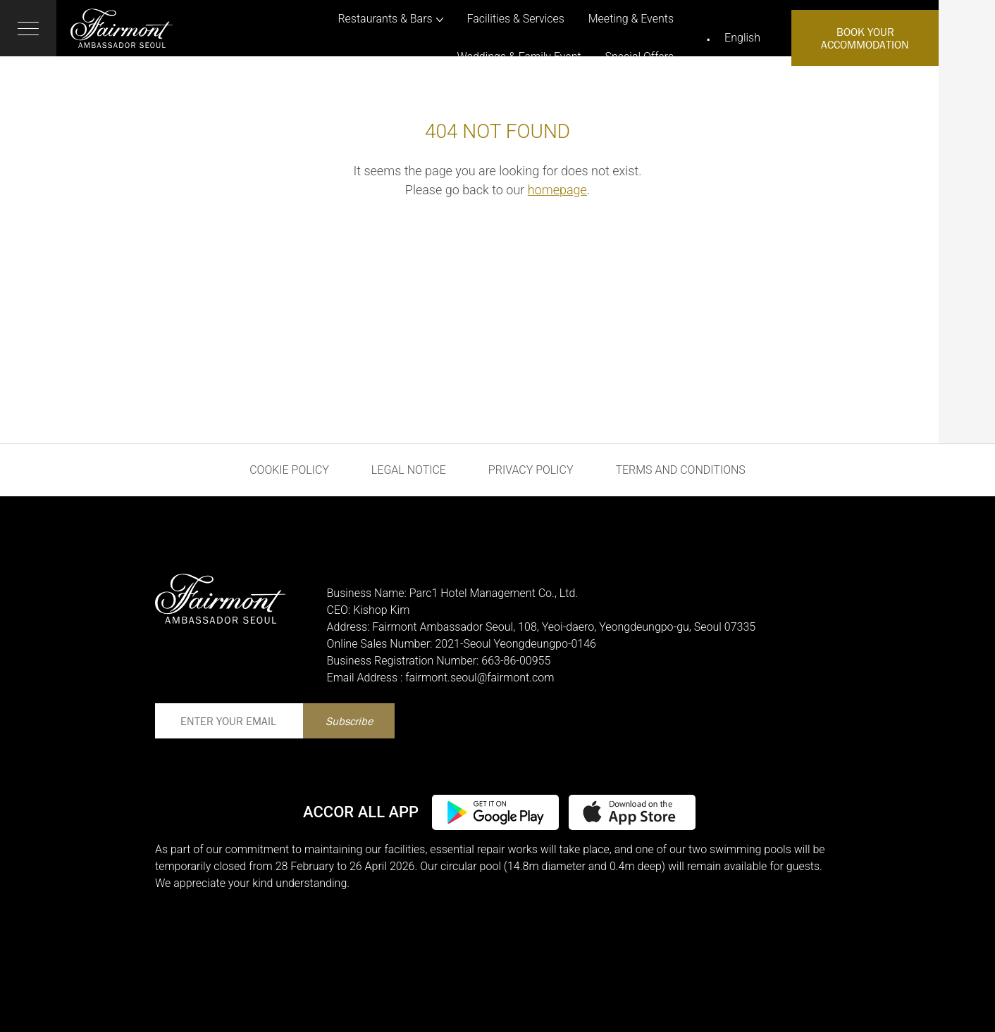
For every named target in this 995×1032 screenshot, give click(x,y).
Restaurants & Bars (385, 18)
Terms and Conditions (680, 470)
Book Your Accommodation (865, 38)
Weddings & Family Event (519, 56)
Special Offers (639, 56)
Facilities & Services (515, 18)
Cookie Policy (289, 470)
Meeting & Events (631, 18)
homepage (557, 189)
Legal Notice (408, 470)
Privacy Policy (531, 470)
